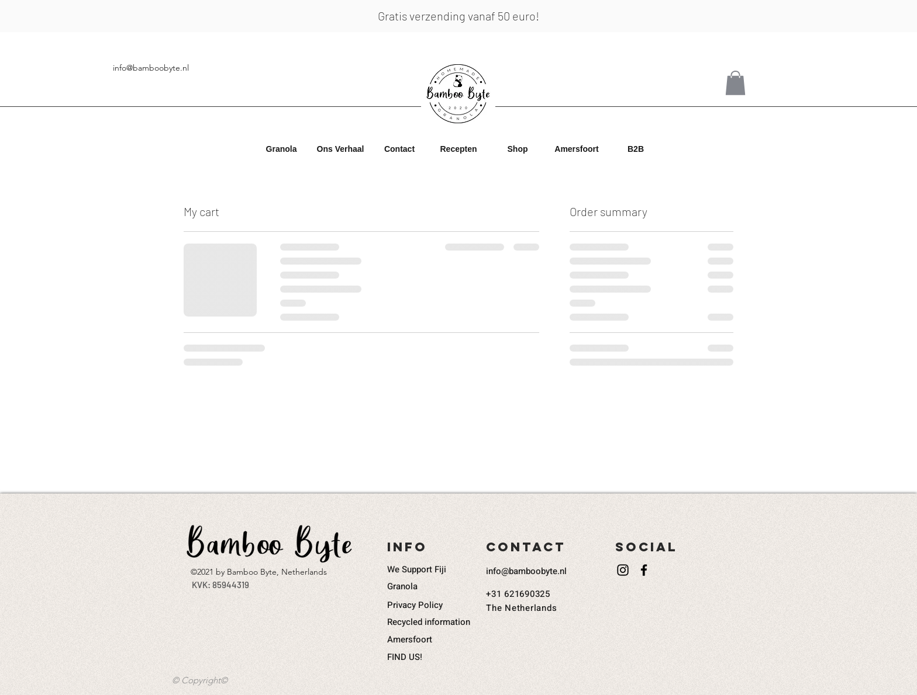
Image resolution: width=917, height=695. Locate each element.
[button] (281, 149)
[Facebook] (643, 570)
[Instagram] (622, 570)
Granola (402, 586)
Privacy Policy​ (415, 605)
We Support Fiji (416, 569)
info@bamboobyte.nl (151, 67)
